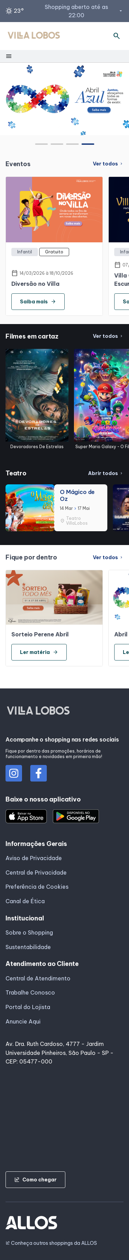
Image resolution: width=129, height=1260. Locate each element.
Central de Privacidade (36, 872)
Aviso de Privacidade (34, 858)
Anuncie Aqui (23, 1021)
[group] (64, 98)
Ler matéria (39, 652)
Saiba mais (38, 301)
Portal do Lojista (28, 1007)
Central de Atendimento (38, 978)
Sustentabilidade (28, 947)
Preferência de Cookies (37, 886)
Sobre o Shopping (29, 932)
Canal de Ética (25, 901)
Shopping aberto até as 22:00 (84, 11)
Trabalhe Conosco (30, 992)
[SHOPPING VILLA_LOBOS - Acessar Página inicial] (34, 36)
